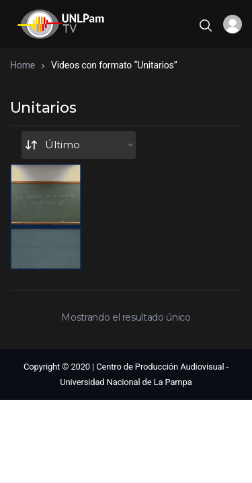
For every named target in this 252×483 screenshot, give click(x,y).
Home (22, 65)
